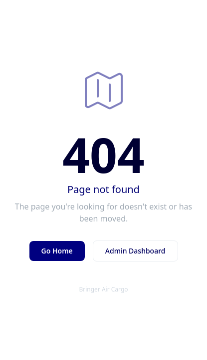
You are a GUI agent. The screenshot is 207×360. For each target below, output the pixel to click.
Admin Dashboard (135, 251)
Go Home (57, 251)
